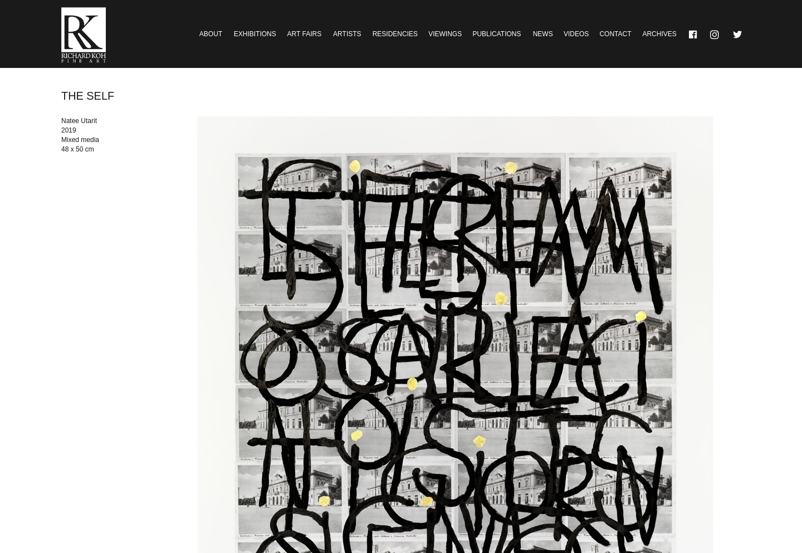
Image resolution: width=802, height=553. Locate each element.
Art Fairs (304, 34)
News (543, 34)
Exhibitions (255, 34)
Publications (496, 34)
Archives (659, 34)
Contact (615, 34)
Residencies (395, 34)
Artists (347, 34)
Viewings (445, 34)
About (210, 34)
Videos (576, 34)
